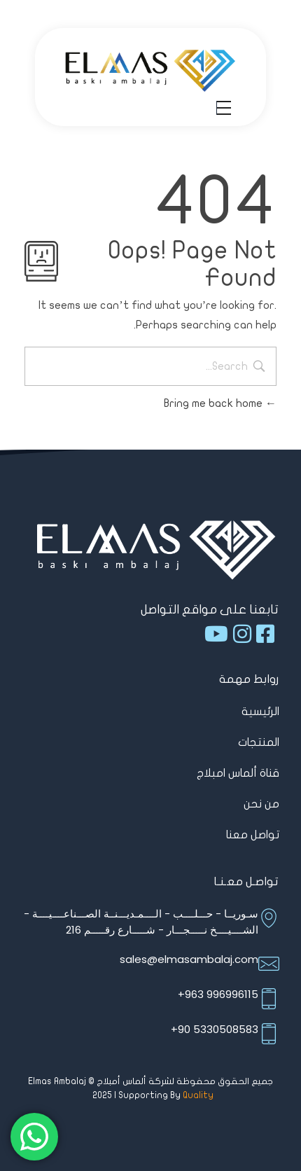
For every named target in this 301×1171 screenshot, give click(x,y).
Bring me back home (220, 403)
